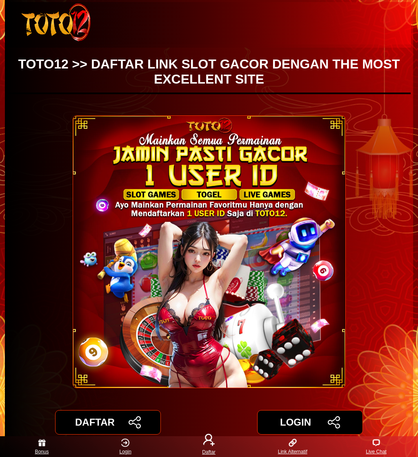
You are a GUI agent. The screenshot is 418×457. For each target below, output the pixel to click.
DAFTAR (108, 422)
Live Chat (376, 446)
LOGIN (310, 422)
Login (125, 446)
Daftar (209, 446)
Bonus (42, 446)
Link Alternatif (292, 446)
